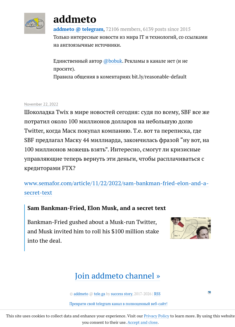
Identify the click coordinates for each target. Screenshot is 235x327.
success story (121, 293)
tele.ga (99, 293)
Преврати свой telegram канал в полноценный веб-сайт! (118, 303)
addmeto (74, 19)
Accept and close (142, 322)
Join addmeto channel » (117, 275)
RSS (157, 293)
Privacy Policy (156, 316)
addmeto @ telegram (78, 29)
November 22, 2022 (41, 104)
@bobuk (112, 60)
